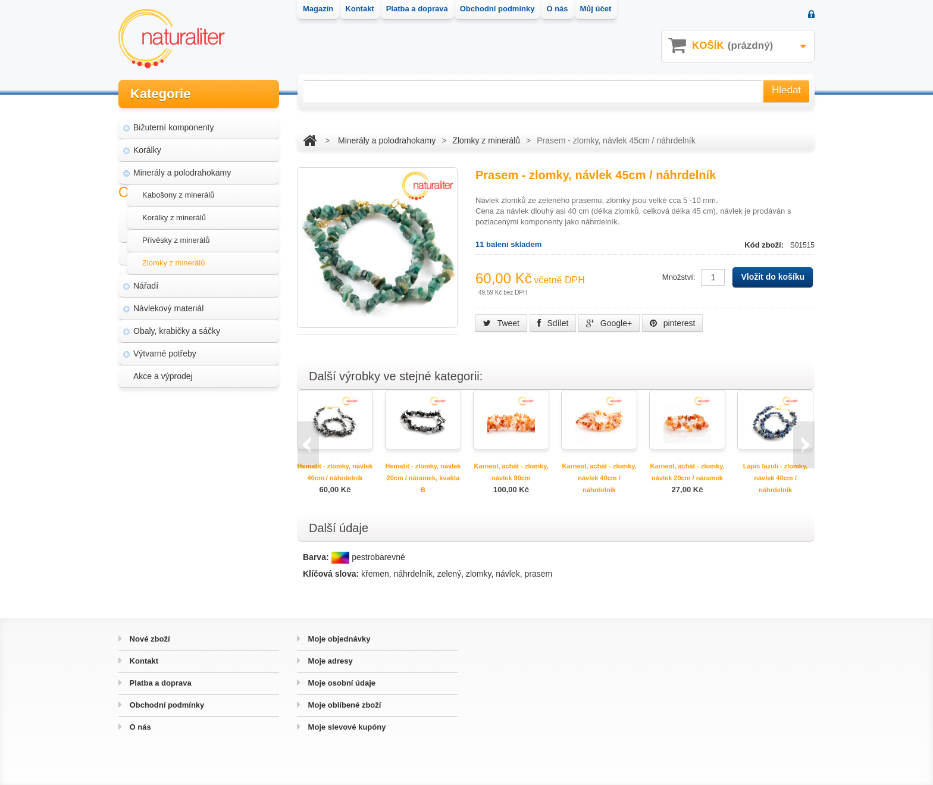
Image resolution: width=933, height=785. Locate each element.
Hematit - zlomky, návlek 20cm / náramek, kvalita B (423, 477)
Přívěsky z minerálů (175, 237)
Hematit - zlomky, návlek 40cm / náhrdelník (335, 471)
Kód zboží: (764, 244)
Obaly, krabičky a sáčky (176, 328)
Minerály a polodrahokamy (182, 170)
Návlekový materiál (168, 306)
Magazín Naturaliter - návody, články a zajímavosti (194, 440)
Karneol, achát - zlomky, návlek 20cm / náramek (687, 471)
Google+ (609, 323)
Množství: (679, 277)
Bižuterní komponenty (173, 125)
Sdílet (553, 323)
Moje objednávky (338, 638)
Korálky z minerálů (174, 215)
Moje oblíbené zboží (343, 704)
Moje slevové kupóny (346, 727)
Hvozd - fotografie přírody (187, 491)
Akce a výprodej (163, 374)
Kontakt (142, 660)
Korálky (147, 147)
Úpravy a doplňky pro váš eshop (200, 469)
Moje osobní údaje (340, 682)
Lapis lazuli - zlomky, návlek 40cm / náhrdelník (775, 477)
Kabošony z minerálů (178, 192)
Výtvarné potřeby (164, 351)
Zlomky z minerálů (173, 260)
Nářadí (145, 283)
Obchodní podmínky (165, 704)
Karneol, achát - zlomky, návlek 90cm (511, 471)
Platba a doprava (159, 682)
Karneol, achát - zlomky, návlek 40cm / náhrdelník (599, 477)
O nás (139, 727)
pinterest (673, 323)
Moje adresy (329, 660)
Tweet (501, 323)
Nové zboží (148, 638)
